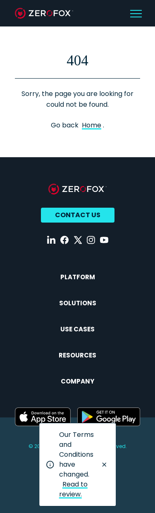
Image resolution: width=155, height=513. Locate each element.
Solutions (77, 303)
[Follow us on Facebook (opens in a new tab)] (64, 240)
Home (91, 125)
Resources (77, 355)
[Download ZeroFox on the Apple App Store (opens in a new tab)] (43, 417)
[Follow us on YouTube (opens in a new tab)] (104, 240)
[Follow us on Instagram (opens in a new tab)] (91, 240)
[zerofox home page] (44, 13)
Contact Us (77, 215)
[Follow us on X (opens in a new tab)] (78, 240)
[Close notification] (104, 465)
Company (77, 381)
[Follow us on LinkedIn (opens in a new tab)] (51, 240)
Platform (77, 277)
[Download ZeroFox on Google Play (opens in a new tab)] (108, 417)
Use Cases (77, 329)
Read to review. (73, 489)
